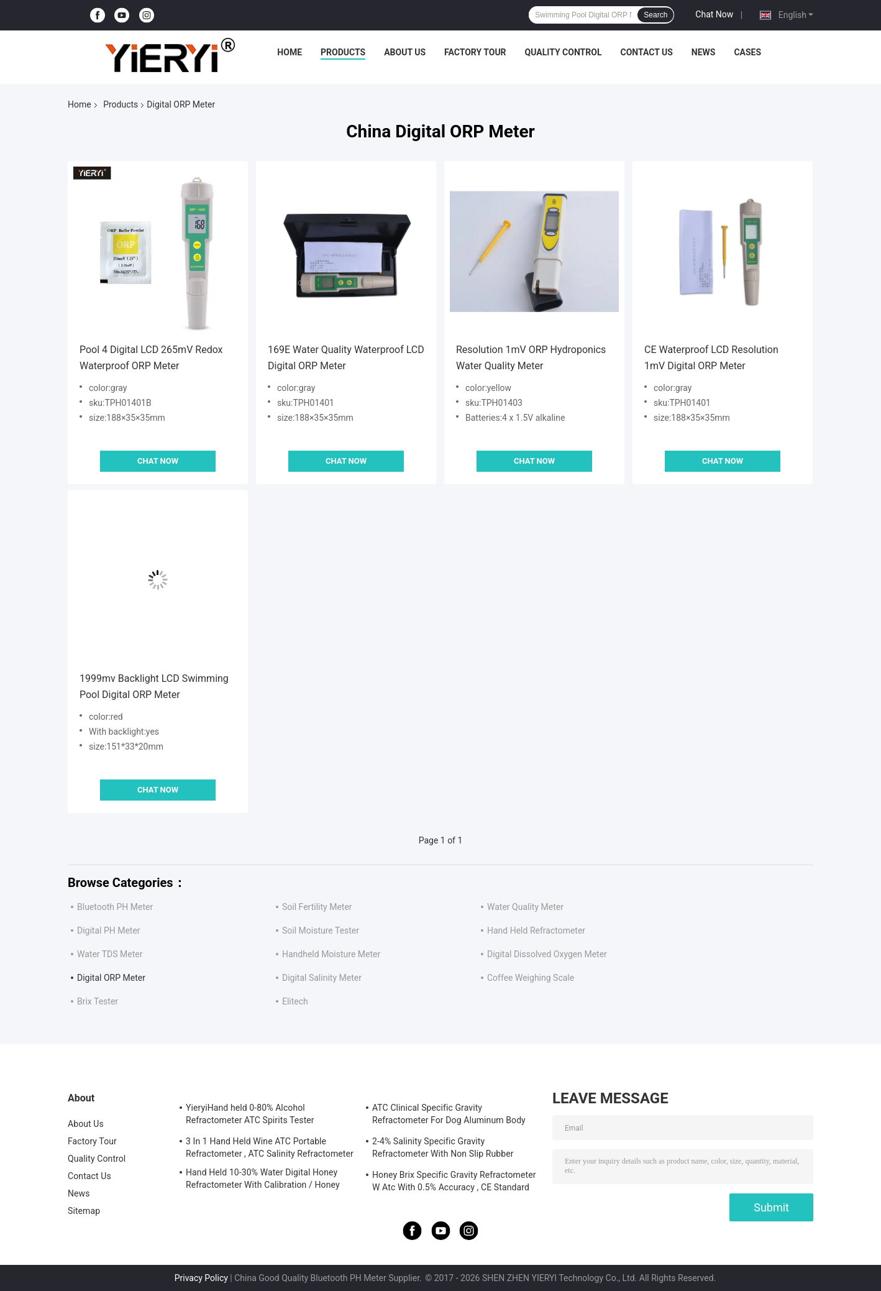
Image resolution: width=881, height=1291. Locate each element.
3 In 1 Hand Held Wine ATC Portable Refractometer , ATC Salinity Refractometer (270, 1147)
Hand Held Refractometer (536, 930)
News (704, 52)
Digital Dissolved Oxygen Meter (547, 954)
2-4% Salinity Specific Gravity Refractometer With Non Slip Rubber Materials (443, 1149)
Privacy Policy (201, 1278)
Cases (747, 52)
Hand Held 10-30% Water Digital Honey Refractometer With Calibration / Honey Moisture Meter (263, 1180)
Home (289, 52)
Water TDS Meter (109, 954)
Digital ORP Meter (111, 978)
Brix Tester (97, 1001)
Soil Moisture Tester (320, 930)
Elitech (295, 1001)
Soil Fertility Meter (317, 907)
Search (655, 15)
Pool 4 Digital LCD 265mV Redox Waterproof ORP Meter (151, 358)
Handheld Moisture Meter (331, 954)
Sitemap (84, 1211)
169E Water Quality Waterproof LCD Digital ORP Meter (346, 358)
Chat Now (714, 14)
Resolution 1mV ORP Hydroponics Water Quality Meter (531, 358)
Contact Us (646, 52)
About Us (405, 52)
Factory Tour (475, 52)
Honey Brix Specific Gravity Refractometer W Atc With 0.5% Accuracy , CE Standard (454, 1181)
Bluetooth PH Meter (115, 907)
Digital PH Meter (108, 930)
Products (343, 52)
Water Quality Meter (525, 907)
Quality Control (563, 52)
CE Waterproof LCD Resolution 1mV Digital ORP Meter (711, 358)
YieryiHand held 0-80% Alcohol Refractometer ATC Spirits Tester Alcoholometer (250, 1116)
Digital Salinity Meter (322, 978)
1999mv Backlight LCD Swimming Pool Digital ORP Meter (154, 687)
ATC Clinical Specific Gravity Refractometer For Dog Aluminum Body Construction (449, 1116)
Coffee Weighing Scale (530, 978)
